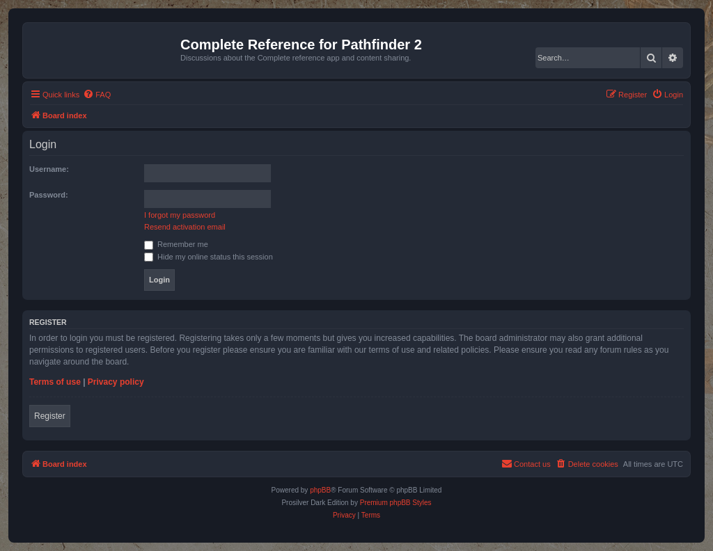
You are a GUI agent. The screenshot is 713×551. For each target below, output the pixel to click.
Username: (49, 169)
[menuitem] (97, 94)
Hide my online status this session (208, 257)
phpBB (320, 490)
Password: (48, 195)
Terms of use (55, 382)
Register (49, 416)
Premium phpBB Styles (396, 502)
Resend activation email (185, 227)
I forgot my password (179, 215)
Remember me (176, 244)
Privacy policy (116, 382)
